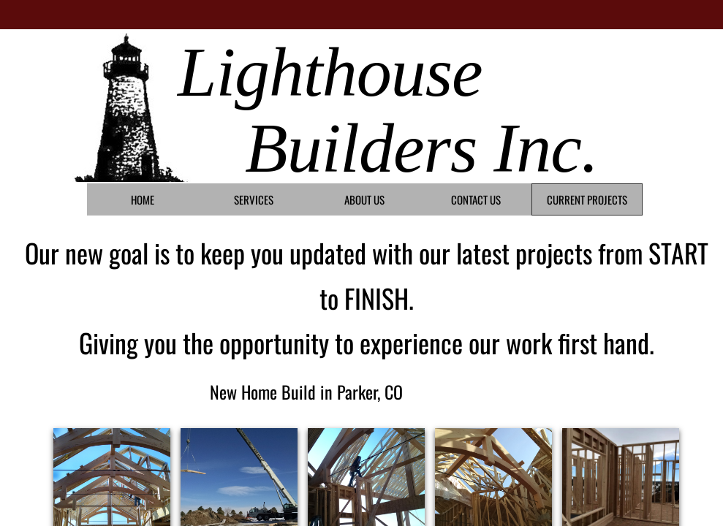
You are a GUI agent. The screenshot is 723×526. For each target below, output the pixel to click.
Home (142, 199)
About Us (364, 199)
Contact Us (476, 199)
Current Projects (587, 199)
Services (253, 199)
